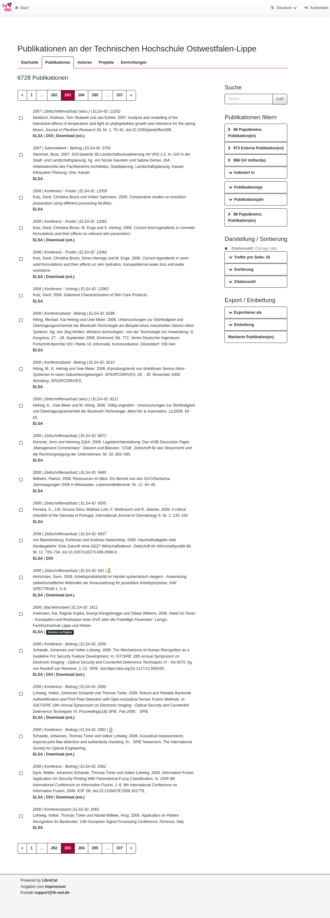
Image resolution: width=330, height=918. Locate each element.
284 (81, 95)
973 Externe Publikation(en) (256, 148)
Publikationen (57, 62)
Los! (280, 99)
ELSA (38, 136)
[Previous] (22, 95)
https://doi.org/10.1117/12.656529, (135, 668)
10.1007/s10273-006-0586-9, (93, 552)
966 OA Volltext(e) (247, 160)
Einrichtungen (134, 62)
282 (54, 95)
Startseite (30, 62)
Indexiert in (241, 172)
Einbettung (241, 325)
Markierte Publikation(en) (251, 337)
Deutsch (284, 8)
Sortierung (241, 269)
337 (119, 95)
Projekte (106, 62)
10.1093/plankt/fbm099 (151, 130)
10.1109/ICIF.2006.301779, (122, 791)
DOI (49, 136)
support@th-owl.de (52, 892)
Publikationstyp (245, 187)
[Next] (131, 95)
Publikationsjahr (246, 199)
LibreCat (49, 880)
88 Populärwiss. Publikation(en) (245, 132)
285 (95, 95)
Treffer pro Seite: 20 (249, 257)
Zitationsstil (242, 282)
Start (22, 8)
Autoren (84, 62)
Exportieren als (245, 312)
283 (70, 94)
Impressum (55, 886)
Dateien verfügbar (60, 632)
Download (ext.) (70, 136)
